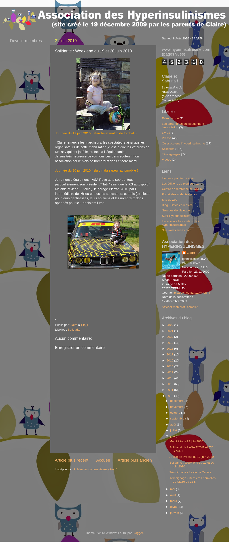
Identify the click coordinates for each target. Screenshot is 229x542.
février (174, 506)
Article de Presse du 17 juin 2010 (192, 456)
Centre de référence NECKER (182, 189)
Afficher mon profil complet (180, 307)
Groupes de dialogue (176, 210)
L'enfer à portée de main (178, 178)
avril (173, 495)
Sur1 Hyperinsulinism (176, 215)
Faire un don (170, 118)
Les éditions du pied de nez (180, 183)
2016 (170, 360)
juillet (174, 430)
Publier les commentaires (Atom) (95, 469)
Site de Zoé (169, 199)
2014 (170, 372)
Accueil (103, 460)
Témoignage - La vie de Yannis (190, 472)
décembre (177, 400)
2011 (170, 389)
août (173, 424)
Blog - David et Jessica (177, 205)
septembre (177, 418)
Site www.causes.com (176, 230)
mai (173, 489)
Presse (166, 138)
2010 (170, 396)
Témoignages (171, 154)
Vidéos (166, 159)
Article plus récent (71, 460)
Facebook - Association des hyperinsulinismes (180, 222)
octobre (175, 412)
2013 (170, 378)
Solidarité (74, 329)
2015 (170, 366)
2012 (170, 384)
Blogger (138, 533)
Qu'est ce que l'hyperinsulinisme (183, 143)
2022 (170, 325)
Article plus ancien (135, 460)
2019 (170, 342)
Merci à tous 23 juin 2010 (186, 441)
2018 (170, 348)
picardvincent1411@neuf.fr (192, 292)
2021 (170, 331)
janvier (175, 512)
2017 (170, 354)
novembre (177, 407)
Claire (191, 252)
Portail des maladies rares (179, 194)
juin (173, 436)
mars (174, 501)
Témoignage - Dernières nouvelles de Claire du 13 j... (193, 479)
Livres (166, 132)
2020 (170, 336)
